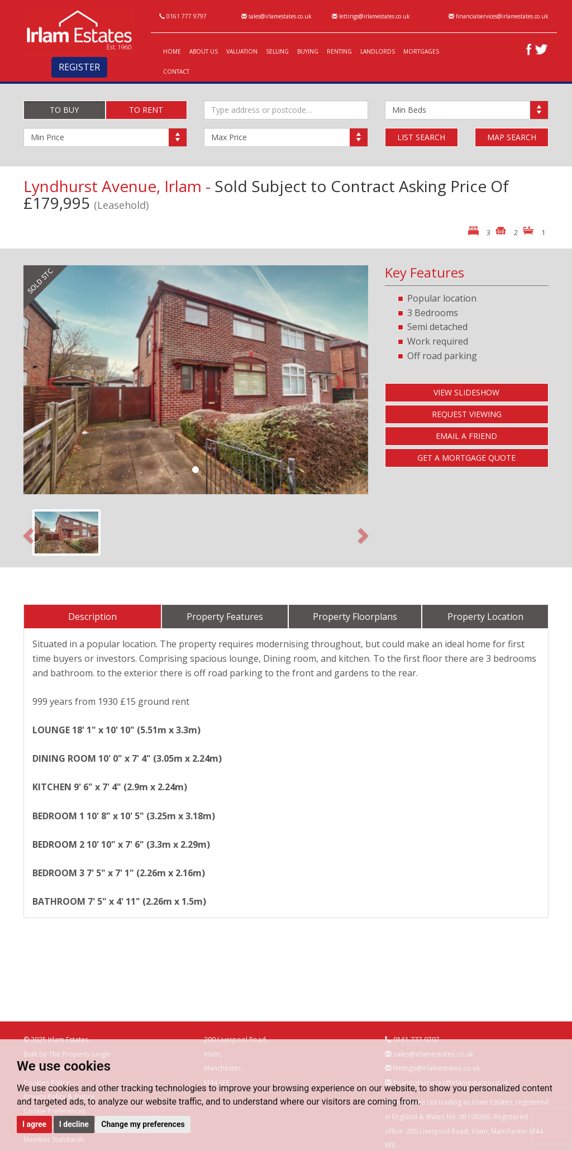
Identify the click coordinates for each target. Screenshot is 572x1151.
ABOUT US (203, 51)
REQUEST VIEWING (467, 414)
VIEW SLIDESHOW (466, 392)
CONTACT (176, 71)
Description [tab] (92, 616)
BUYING (307, 51)
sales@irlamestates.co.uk (276, 16)
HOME (172, 51)
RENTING (339, 51)
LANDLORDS (377, 51)
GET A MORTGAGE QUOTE (466, 457)
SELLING (277, 51)
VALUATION (242, 51)
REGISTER (79, 67)
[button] (49, 379)
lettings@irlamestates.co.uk (371, 16)
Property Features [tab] (225, 616)
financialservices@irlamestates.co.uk (499, 16)
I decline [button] (74, 1124)
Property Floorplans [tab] (355, 616)
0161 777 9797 (183, 16)
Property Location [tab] (485, 616)
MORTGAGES (421, 51)
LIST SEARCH (421, 137)
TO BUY (64, 109)
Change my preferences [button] (142, 1124)
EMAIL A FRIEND (466, 436)
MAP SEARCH (511, 137)
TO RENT (146, 109)
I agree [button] (34, 1124)
